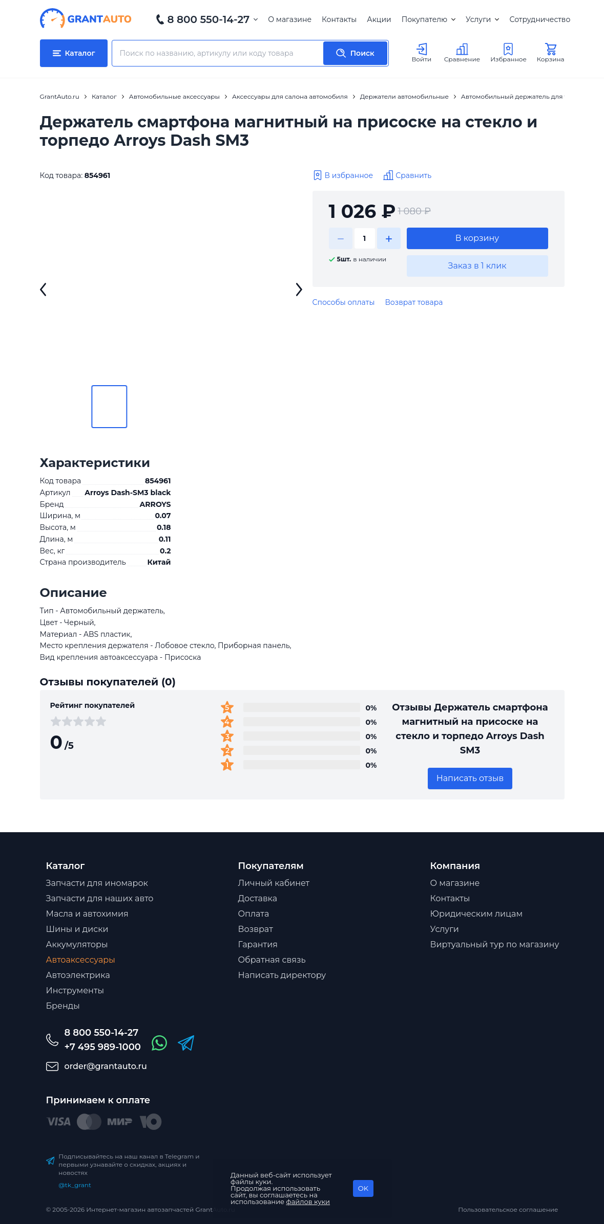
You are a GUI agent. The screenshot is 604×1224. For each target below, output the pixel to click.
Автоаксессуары (80, 960)
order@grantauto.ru (106, 1066)
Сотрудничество (539, 19)
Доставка (258, 898)
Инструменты (75, 990)
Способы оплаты (344, 302)
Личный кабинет (274, 883)
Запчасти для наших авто (100, 898)
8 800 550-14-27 (209, 19)
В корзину (477, 238)
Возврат (255, 929)
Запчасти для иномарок (97, 883)
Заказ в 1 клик (477, 266)
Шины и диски (77, 929)
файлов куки (308, 1201)
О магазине (289, 19)
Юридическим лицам (476, 914)
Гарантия (258, 944)
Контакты (339, 19)
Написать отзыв (470, 778)
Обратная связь (272, 960)
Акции (379, 19)
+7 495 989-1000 (103, 1047)
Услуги (482, 19)
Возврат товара (414, 302)
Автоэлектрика (78, 975)
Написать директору (282, 975)
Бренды (63, 1006)
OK (363, 1188)
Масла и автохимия (87, 914)
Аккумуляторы (77, 944)
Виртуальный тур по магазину (494, 944)
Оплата (253, 914)
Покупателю (428, 19)
